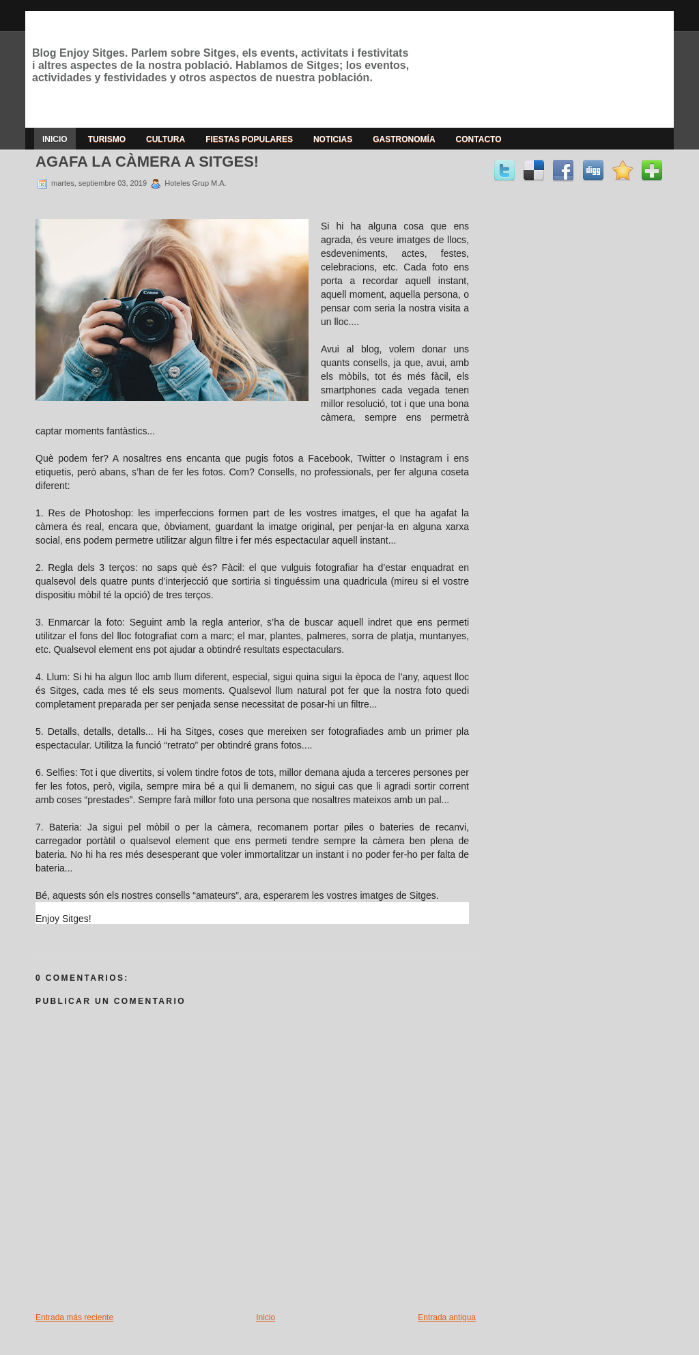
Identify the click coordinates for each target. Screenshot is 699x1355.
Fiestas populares (249, 139)
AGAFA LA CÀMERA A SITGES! (147, 161)
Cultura (165, 139)
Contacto (479, 139)
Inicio (55, 139)
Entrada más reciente (74, 1317)
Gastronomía (404, 139)
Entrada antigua (447, 1317)
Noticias (332, 139)
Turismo (107, 139)
